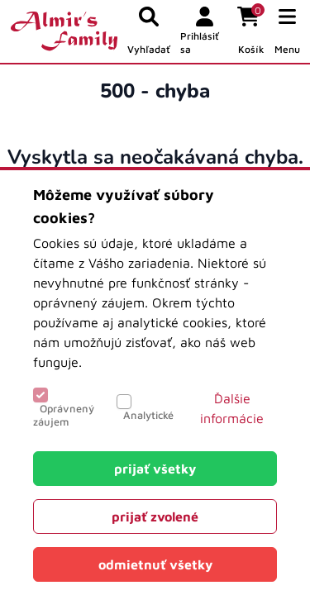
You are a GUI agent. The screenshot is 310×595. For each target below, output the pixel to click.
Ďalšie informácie (232, 408)
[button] (287, 31)
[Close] (155, 468)
